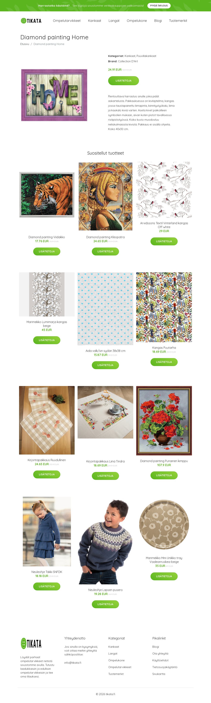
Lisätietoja (123, 83)
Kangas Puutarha (164, 350)
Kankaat (94, 22)
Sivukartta (158, 676)
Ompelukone (137, 22)
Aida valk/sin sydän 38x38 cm (105, 353)
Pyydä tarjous (159, 5)
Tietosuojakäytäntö (164, 669)
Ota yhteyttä (160, 656)
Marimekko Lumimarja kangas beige (47, 326)
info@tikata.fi (72, 665)
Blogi (158, 22)
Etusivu (24, 46)
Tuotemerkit (178, 22)
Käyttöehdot (160, 663)
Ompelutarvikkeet (67, 22)
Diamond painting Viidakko (47, 239)
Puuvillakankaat (146, 58)
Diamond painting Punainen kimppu (164, 463)
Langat (114, 22)
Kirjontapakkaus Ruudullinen (47, 462)
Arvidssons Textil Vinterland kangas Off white (164, 227)
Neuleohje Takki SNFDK (47, 574)
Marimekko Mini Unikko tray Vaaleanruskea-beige (164, 562)
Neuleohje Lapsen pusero (105, 592)
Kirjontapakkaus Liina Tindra (105, 464)
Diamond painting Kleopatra (105, 239)
